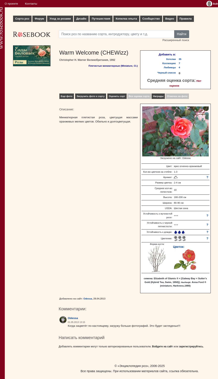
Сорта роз (22, 18)
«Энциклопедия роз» (133, 366)
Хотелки (171, 59)
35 (180, 59)
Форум (39, 18)
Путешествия (101, 18)
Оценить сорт (117, 96)
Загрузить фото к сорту (91, 96)
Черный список (166, 72)
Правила (186, 18)
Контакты (31, 3)
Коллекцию (169, 63)
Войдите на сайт (162, 346)
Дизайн (81, 18)
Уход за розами (60, 18)
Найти (181, 34)
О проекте (11, 3)
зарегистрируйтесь (191, 346)
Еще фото (66, 96)
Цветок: (178, 246)
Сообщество (151, 18)
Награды (158, 96)
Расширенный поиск (175, 40)
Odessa (87, 298)
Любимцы (170, 67)
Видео (169, 18)
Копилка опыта (126, 18)
